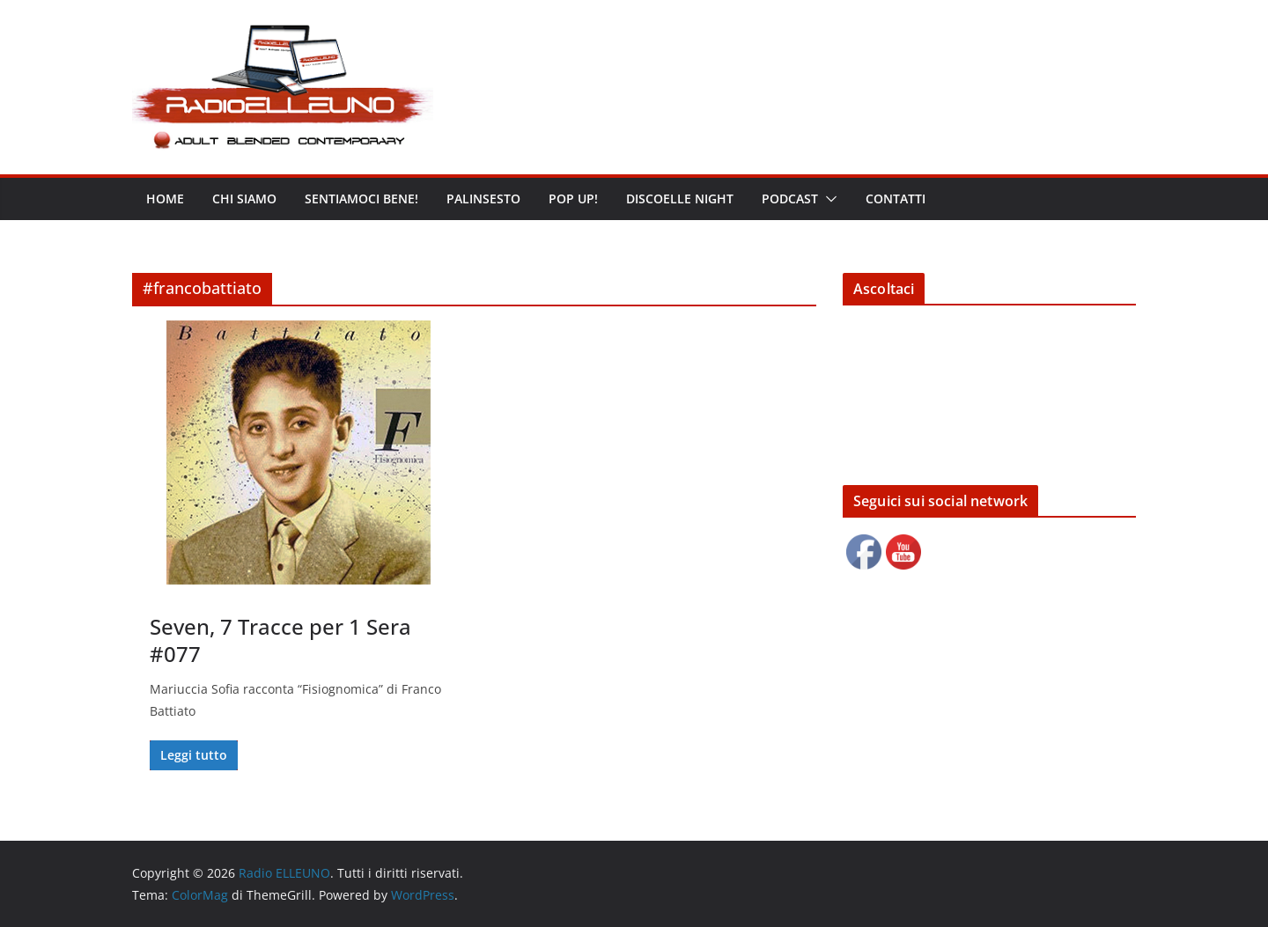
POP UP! (573, 198)
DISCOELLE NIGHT (680, 198)
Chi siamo (244, 198)
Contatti (895, 198)
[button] (827, 199)
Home (165, 198)
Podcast (790, 198)
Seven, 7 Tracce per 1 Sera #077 (280, 640)
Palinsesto (483, 198)
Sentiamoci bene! (361, 198)
